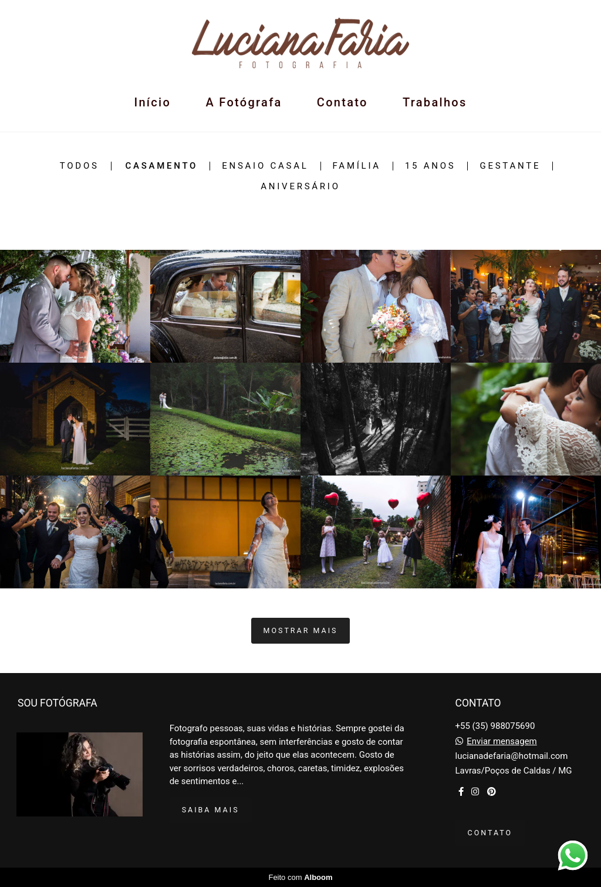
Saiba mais (210, 809)
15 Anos (430, 166)
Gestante (510, 166)
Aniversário (300, 186)
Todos (79, 166)
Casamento (161, 166)
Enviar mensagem (502, 741)
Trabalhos (435, 102)
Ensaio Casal (265, 166)
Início (152, 102)
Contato (342, 102)
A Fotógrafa (243, 102)
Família (357, 166)
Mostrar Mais (301, 630)
